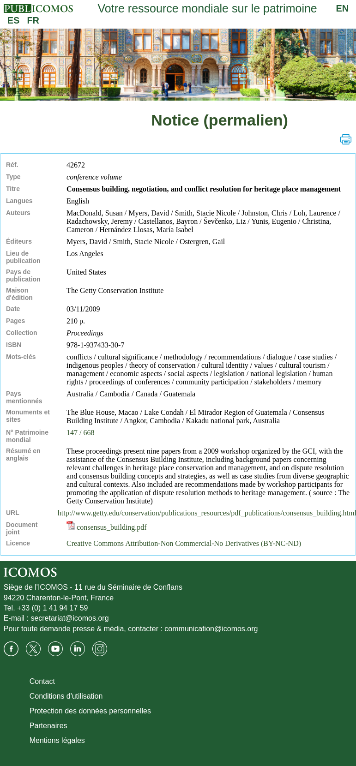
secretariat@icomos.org (69, 618)
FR (33, 20)
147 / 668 (80, 433)
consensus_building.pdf (106, 527)
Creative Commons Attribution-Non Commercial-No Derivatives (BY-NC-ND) (183, 543)
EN (342, 8)
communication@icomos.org (211, 629)
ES (13, 20)
